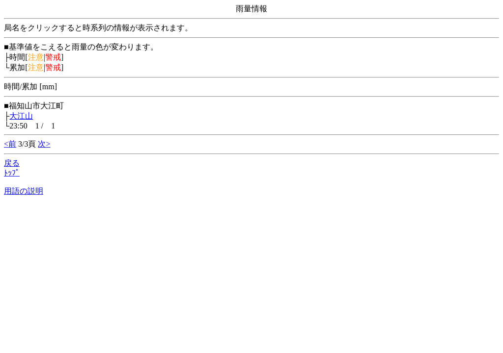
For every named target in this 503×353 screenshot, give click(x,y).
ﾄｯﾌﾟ (12, 173)
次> (44, 144)
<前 (10, 144)
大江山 (21, 116)
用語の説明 (23, 191)
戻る (12, 163)
